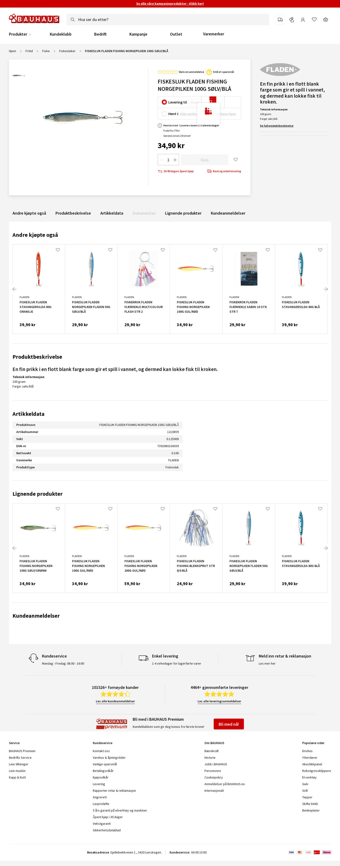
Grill (305, 790)
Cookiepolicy (213, 777)
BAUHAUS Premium (22, 751)
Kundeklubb (61, 34)
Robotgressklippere (316, 771)
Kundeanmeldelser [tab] (36, 615)
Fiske (46, 51)
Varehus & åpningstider (109, 757)
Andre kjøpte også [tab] (35, 234)
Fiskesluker (67, 51)
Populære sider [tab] (313, 743)
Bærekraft (211, 751)
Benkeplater (311, 810)
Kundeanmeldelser (228, 213)
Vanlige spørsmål (105, 764)
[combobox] (168, 19)
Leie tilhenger (18, 764)
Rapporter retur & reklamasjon (114, 790)
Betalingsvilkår (103, 771)
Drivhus (307, 751)
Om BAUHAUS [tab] (214, 743)
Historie (210, 757)
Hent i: (173, 113)
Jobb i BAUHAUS (215, 764)
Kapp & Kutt (17, 777)
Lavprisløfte (101, 804)
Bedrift (100, 34)
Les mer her (267, 663)
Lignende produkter (183, 213)
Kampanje (138, 34)
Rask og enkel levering (224, 171)
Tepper (307, 797)
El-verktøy (309, 777)
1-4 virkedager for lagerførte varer (176, 663)
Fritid (29, 51)
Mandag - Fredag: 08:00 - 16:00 (63, 663)
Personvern (212, 771)
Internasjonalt (214, 790)
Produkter (18, 34)
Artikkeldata (111, 213)
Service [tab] (14, 743)
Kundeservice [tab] (102, 743)
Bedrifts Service (20, 757)
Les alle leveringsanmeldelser (219, 701)
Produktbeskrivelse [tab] (37, 356)
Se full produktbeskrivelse (276, 125)
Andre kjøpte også (29, 213)
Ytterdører (309, 757)
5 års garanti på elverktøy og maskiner (120, 810)
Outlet (176, 34)
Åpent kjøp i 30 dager (108, 817)
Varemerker (213, 34)
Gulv (305, 784)
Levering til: (178, 102)
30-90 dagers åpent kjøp (176, 171)
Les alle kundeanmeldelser (115, 701)
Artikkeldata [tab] (28, 413)
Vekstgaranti (102, 823)
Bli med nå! (229, 724)
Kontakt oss (101, 751)
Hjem (12, 51)
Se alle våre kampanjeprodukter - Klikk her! (170, 3)
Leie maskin (17, 771)
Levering (99, 784)
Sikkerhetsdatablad (107, 830)
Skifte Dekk (310, 804)
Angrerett (100, 797)
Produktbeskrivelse (73, 213)
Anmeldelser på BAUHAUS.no (224, 784)
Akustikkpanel (312, 764)
